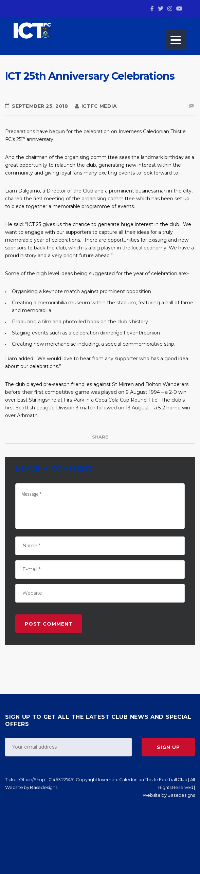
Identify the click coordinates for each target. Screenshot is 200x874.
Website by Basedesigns (31, 787)
